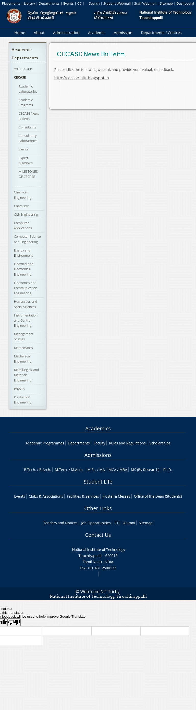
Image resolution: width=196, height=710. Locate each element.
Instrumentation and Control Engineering (26, 320)
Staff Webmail (145, 3)
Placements (11, 3)
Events (68, 3)
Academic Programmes (45, 443)
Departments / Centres (161, 32)
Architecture (23, 68)
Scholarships (159, 443)
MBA (123, 469)
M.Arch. (77, 469)
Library (29, 3)
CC (79, 3)
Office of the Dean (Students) (158, 496)
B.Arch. (45, 469)
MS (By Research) (145, 469)
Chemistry (21, 206)
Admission (123, 32)
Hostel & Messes (116, 496)
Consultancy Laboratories (28, 138)
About (39, 32)
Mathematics (23, 347)
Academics (98, 428)
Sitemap (166, 3)
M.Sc (91, 469)
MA (102, 469)
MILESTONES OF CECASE (28, 174)
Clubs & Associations (46, 496)
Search (94, 3)
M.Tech (61, 469)
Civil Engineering (26, 214)
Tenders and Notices (60, 522)
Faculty (99, 443)
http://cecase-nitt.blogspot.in (81, 78)
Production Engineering (22, 400)
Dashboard (185, 3)
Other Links (98, 508)
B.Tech (29, 469)
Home (19, 32)
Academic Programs (26, 102)
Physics (19, 388)
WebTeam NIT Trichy (100, 591)
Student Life (98, 481)
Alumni (129, 522)
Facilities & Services (83, 496)
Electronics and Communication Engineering (25, 287)
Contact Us (98, 534)
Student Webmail (117, 3)
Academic (96, 32)
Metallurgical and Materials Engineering (26, 374)
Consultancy (27, 127)
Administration (66, 32)
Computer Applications (23, 225)
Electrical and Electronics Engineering (23, 268)
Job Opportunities (96, 522)
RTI (116, 522)
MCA (112, 469)
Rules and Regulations (127, 443)
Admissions (98, 455)
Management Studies (23, 336)
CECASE (20, 77)
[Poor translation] (14, 622)
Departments (49, 3)
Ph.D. (167, 469)
